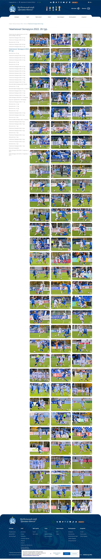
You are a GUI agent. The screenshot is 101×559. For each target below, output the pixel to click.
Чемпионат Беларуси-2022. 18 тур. (17, 78)
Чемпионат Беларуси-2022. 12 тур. (17, 95)
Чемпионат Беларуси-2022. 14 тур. (17, 73)
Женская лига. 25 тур (14, 42)
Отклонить (74, 553)
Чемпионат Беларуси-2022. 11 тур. (17, 102)
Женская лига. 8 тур (13, 117)
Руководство (23, 536)
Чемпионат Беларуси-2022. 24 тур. (17, 58)
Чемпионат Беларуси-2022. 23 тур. (17, 60)
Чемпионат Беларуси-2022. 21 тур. (17, 69)
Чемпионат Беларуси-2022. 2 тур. (17, 142)
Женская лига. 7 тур (13, 126)
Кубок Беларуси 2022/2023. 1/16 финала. (18, 97)
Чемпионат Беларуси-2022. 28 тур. (17, 44)
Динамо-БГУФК (12, 534)
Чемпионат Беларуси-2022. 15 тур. (17, 91)
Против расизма (71, 534)
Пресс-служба (35, 534)
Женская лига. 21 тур (14, 62)
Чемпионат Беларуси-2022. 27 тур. (17, 47)
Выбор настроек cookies (54, 553)
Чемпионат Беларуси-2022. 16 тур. (17, 82)
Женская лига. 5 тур (13, 133)
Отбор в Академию (83, 536)
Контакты (22, 543)
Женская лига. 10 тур (14, 108)
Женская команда (12, 536)
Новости (34, 532)
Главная (11, 24)
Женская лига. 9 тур (13, 111)
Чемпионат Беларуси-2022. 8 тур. (17, 122)
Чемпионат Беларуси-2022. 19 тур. (17, 75)
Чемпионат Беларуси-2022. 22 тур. (17, 67)
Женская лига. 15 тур (14, 86)
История (22, 534)
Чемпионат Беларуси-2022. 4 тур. (17, 135)
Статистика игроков (48, 536)
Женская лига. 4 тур (13, 137)
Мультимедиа (17, 24)
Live (40, 2)
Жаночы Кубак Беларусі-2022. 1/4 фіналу (18, 119)
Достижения (23, 532)
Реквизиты (23, 541)
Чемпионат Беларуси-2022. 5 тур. (17, 131)
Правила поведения (72, 538)
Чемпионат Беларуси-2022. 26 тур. (18, 50)
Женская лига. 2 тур (13, 144)
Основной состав (12, 532)
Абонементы (70, 532)
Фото (22, 24)
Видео (57, 534)
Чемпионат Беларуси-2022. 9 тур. (17, 115)
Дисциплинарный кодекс (73, 536)
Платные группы (83, 534)
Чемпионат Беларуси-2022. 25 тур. (17, 56)
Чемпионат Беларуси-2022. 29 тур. (17, 40)
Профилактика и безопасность (26, 545)
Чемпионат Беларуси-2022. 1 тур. (17, 146)
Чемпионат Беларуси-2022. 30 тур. (17, 38)
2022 (26, 24)
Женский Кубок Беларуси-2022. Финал (18, 84)
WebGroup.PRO (87, 555)
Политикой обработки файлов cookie (31, 555)
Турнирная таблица (48, 534)
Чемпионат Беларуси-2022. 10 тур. (17, 113)
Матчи (46, 532)
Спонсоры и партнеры (25, 538)
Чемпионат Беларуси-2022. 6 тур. (17, 128)
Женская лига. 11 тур (14, 106)
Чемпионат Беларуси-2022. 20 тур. (17, 71)
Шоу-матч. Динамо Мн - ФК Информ (17, 100)
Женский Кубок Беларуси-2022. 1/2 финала (19, 89)
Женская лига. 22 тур (14, 53)
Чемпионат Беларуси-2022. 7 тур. (17, 124)
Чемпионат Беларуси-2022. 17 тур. (17, 80)
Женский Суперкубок (14, 148)
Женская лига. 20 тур (14, 64)
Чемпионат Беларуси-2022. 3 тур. (17, 139)
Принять (66, 553)
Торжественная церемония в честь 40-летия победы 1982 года (18, 35)
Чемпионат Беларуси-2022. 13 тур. (17, 93)
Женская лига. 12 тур (14, 104)
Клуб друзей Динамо (72, 541)
